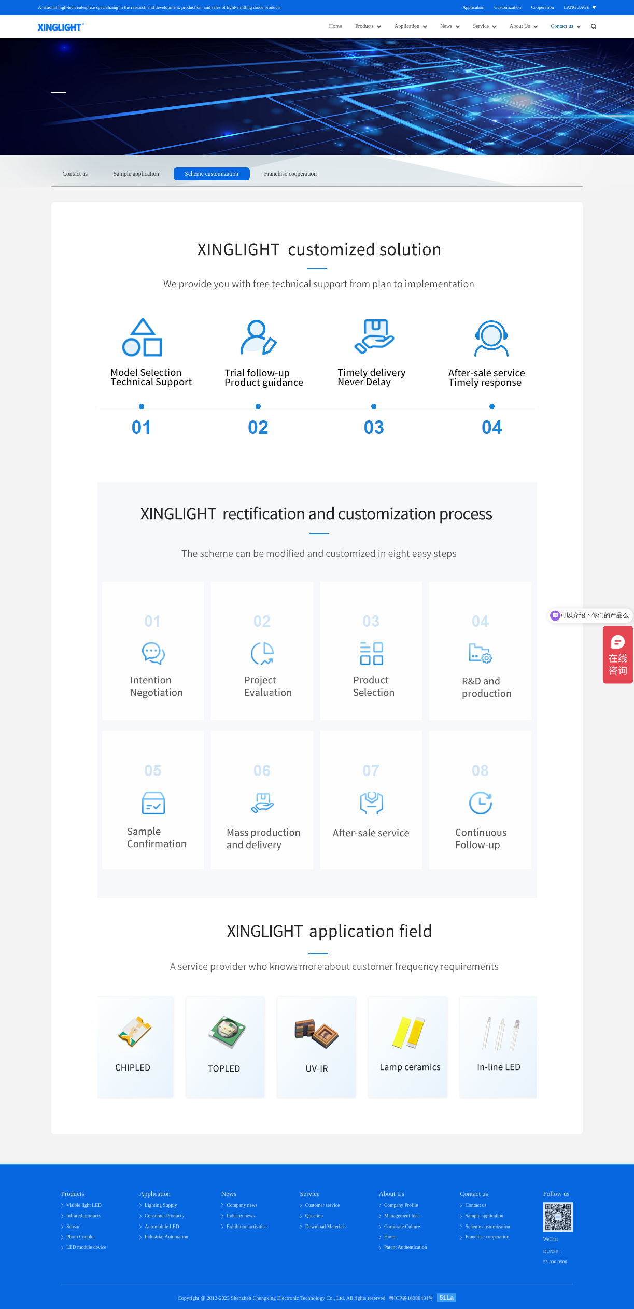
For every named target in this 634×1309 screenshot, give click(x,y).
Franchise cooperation (290, 174)
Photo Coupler (80, 1240)
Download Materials (325, 1230)
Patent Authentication (405, 1251)
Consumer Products (164, 1219)
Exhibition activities (246, 1230)
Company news (242, 1209)
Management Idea (402, 1219)
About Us (520, 26)
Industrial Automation (166, 1240)
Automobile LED (162, 1230)
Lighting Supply (161, 1209)
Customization (507, 7)
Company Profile (401, 1209)
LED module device (86, 1251)
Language (576, 7)
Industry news (241, 1219)
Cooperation (542, 7)
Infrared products (83, 1219)
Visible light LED (84, 1209)
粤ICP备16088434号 (411, 1301)
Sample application (136, 174)
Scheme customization (211, 174)
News (446, 26)
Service (481, 26)
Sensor (73, 1230)
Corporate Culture (402, 1230)
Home (335, 26)
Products (364, 26)
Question (314, 1219)
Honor (390, 1240)
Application (473, 7)
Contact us (562, 26)
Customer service (322, 1209)
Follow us (556, 1197)
